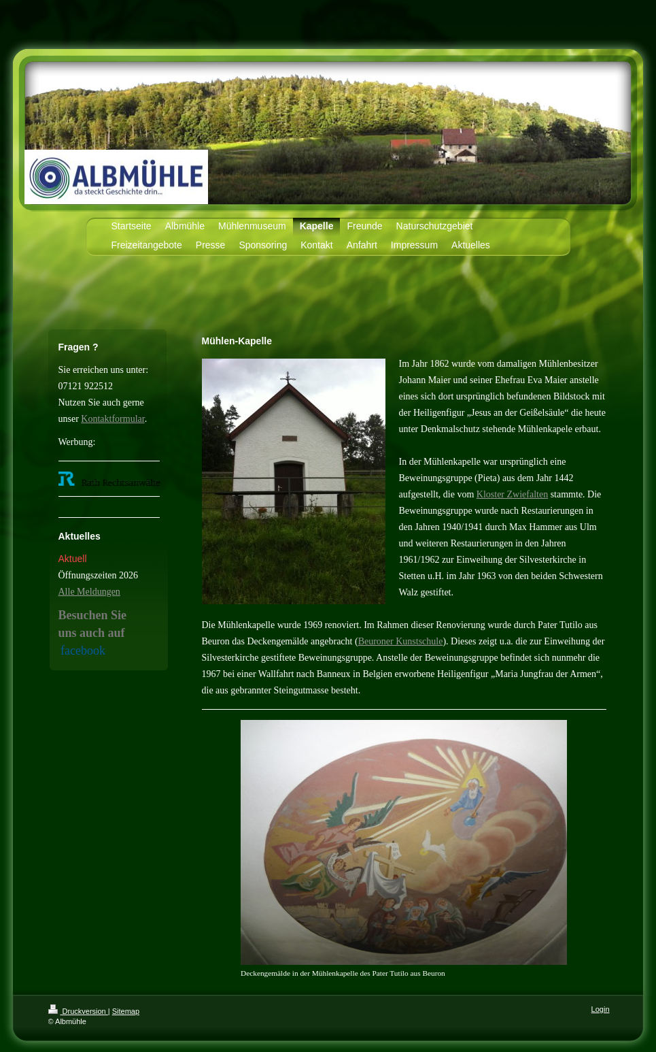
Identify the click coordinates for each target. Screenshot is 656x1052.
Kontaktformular (112, 419)
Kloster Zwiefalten (512, 494)
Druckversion (78, 1011)
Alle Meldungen (89, 592)
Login (600, 1009)
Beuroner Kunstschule (400, 641)
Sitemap (125, 1011)
